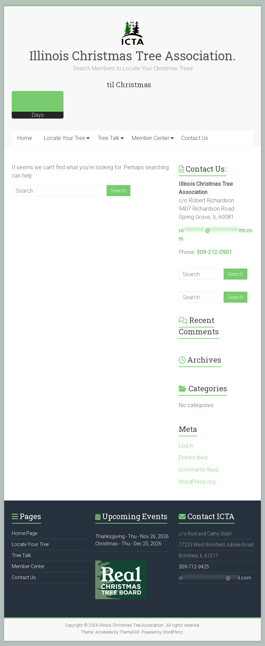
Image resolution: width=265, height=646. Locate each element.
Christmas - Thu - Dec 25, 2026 (128, 543)
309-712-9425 (194, 566)
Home (24, 138)
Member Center (150, 138)
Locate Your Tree (64, 138)
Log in (186, 445)
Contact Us (194, 138)
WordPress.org (197, 481)
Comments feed (198, 469)
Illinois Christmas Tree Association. (132, 55)
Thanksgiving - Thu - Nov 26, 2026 (132, 536)
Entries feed (193, 457)
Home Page (24, 533)
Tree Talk (108, 138)
